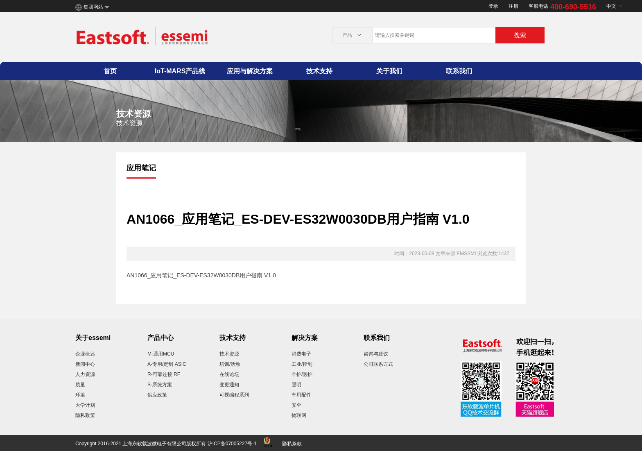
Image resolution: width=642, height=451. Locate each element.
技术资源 (229, 354)
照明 (296, 385)
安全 (296, 405)
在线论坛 (229, 374)
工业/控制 (302, 364)
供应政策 (157, 395)
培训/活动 (229, 364)
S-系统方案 (159, 385)
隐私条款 (292, 443)
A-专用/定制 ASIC (166, 364)
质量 (80, 385)
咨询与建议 (376, 354)
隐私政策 (85, 415)
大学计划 (85, 405)
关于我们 (389, 71)
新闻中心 (85, 364)
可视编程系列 (234, 395)
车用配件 (301, 395)
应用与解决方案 (250, 71)
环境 (80, 395)
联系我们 (459, 71)
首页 (110, 71)
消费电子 (301, 354)
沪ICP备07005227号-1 (232, 443)
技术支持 (319, 71)
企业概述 (85, 354)
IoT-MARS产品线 (180, 71)
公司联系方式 (378, 364)
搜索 (520, 35)
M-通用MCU (160, 354)
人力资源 (85, 374)
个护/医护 (302, 374)
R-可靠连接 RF (163, 374)
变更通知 (229, 385)
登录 (493, 6)
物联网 (299, 415)
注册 (513, 6)
